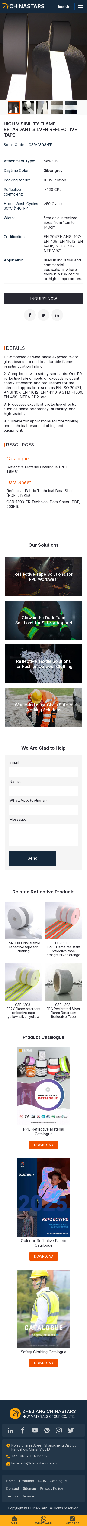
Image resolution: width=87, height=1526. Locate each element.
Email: (14, 762)
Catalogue (58, 1481)
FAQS (42, 1481)
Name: (15, 781)
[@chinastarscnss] (23, 1430)
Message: (17, 819)
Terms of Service (20, 1496)
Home (11, 1481)
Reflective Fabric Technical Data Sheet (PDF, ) (40, 493)
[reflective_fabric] (59, 1430)
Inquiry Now (43, 298)
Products (26, 1481)
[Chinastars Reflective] (35, 1430)
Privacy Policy (51, 1488)
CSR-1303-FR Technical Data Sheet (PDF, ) (43, 504)
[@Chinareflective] (71, 1430)
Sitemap (29, 1488)
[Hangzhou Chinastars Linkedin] (11, 1430)
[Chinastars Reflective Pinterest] (47, 1430)
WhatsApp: (28, 800)
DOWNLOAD (43, 1145)
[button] (80, 6)
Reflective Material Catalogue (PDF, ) (37, 469)
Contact (12, 1488)
